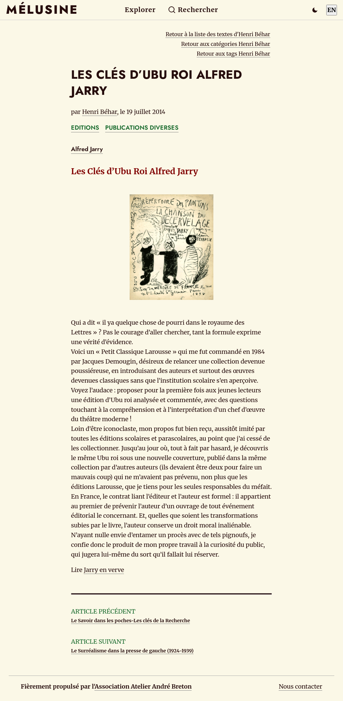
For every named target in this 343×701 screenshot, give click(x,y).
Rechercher (193, 10)
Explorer (140, 10)
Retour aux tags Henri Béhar (233, 53)
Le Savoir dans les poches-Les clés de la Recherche (130, 621)
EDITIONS (85, 127)
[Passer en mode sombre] (315, 10)
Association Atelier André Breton (143, 686)
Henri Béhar (99, 112)
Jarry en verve (104, 570)
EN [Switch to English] (331, 10)
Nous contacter (300, 686)
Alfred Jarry (87, 149)
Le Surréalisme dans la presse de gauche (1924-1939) (132, 651)
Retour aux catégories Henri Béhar (225, 44)
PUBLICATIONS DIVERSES (142, 127)
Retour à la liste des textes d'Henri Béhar (217, 34)
